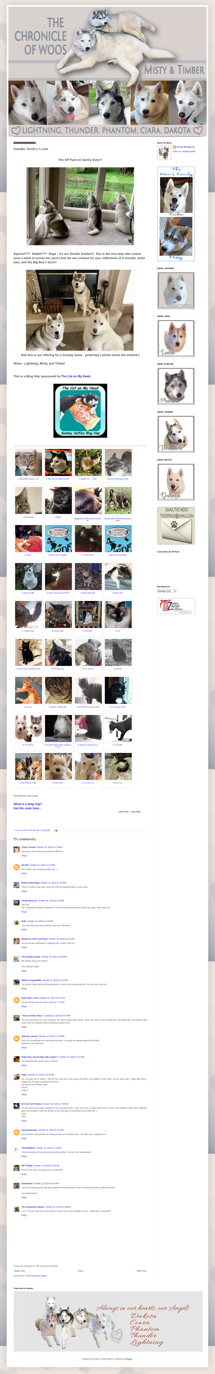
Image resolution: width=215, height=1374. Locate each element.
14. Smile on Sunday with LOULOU (58, 593)
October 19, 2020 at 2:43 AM (48, 1148)
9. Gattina (28, 555)
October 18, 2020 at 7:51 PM (71, 1057)
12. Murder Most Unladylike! (117, 555)
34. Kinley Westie (57, 783)
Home (80, 1271)
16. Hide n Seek (118, 593)
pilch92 (25, 865)
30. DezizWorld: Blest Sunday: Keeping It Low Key (57, 746)
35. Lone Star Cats (88, 783)
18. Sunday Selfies (57, 631)
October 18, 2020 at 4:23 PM (55, 980)
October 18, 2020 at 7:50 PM (51, 1036)
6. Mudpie (57, 517)
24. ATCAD (117, 669)
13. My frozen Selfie (28, 593)
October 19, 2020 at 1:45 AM (55, 1104)
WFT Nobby (27, 1166)
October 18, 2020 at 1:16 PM (49, 847)
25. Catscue (28, 707)
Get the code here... (27, 808)
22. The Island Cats (58, 669)
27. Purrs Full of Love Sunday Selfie (87, 707)
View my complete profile (184, 151)
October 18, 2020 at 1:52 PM (53, 883)
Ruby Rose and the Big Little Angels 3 (40, 1057)
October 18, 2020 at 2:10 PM (51, 901)
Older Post (141, 1271)
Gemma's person (30, 1036)
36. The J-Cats (117, 783)
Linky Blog (135, 812)
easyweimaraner (29, 1130)
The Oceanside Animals (33, 1207)
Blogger (128, 1359)
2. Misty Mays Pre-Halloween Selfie (57, 479)
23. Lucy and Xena (88, 669)
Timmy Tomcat (29, 847)
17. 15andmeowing (28, 631)
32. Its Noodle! (117, 745)
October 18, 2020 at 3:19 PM (40, 921)
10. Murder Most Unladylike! (57, 555)
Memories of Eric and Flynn (35, 939)
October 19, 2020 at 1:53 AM (51, 1130)
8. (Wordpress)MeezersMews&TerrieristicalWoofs (117, 519)
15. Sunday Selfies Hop (87, 593)
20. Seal (117, 631)
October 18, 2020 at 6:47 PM (57, 1016)
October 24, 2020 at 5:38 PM (58, 1207)
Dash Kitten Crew (30, 998)
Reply (24, 855)
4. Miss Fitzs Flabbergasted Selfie (117, 479)
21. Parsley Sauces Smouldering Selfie (28, 669)
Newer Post (19, 1271)
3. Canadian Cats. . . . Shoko (88, 479)
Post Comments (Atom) (36, 1276)
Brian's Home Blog (30, 883)
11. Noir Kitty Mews (87, 555)
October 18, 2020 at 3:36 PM (54, 957)
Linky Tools (123, 812)
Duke (24, 921)
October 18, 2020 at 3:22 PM (61, 939)
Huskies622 (27, 1183)
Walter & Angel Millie (31, 980)
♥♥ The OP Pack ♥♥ (185, 147)
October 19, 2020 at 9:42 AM (46, 1183)
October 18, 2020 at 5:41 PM (52, 998)
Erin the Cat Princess (32, 1104)
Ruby (24, 1075)
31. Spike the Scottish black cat (88, 745)
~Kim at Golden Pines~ (33, 1016)
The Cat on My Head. (76, 376)
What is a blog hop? (27, 804)
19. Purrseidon (88, 631)
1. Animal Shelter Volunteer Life (27, 479)
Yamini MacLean (29, 901)
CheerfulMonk (28, 1148)
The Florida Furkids (31, 957)
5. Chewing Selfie (27, 517)
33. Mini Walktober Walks (27, 783)
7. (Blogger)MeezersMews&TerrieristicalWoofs (87, 519)
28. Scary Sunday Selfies (117, 707)
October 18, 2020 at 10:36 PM (41, 1075)
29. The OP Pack (28, 745)
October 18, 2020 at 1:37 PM (42, 865)
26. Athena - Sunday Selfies (58, 707)
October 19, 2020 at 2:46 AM (46, 1166)
